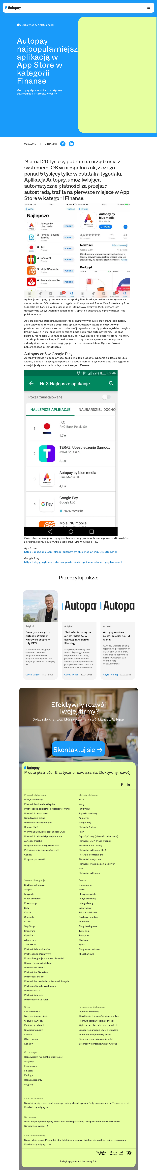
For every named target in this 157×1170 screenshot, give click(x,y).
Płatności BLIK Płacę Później (95, 841)
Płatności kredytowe (90, 859)
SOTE (27, 921)
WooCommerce (32, 898)
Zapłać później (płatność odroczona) (98, 836)
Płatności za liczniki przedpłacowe (43, 836)
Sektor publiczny (88, 912)
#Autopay (23, 90)
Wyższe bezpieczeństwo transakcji (98, 1025)
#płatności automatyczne (46, 90)
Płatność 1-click (87, 827)
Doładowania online (34, 818)
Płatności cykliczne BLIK (92, 850)
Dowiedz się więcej (34, 1107)
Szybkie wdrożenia (34, 885)
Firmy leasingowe (88, 926)
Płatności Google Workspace (40, 986)
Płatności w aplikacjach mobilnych (97, 863)
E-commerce (85, 885)
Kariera (28, 1034)
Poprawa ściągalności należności (96, 1020)
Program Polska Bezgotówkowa (41, 845)
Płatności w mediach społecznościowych (46, 981)
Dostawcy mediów (89, 917)
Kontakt (28, 1043)
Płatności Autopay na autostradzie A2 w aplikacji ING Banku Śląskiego (77, 637)
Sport (82, 944)
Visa (81, 868)
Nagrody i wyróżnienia (36, 1016)
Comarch (29, 917)
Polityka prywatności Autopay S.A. (78, 1161)
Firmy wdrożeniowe (89, 949)
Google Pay (85, 822)
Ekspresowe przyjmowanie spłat (96, 1039)
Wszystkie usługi (33, 799)
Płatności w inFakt (34, 967)
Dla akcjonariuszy (33, 1030)
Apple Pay (84, 818)
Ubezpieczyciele (87, 894)
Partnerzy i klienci (34, 1025)
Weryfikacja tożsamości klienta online (99, 1016)
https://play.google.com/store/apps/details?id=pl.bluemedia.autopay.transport (73, 562)
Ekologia (28, 1075)
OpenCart (29, 935)
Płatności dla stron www (37, 954)
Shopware (29, 931)
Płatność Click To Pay (90, 845)
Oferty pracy (31, 1039)
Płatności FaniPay (34, 976)
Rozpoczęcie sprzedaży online (95, 1034)
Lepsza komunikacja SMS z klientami (98, 1030)
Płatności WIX (32, 990)
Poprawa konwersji (89, 1011)
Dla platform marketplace (38, 963)
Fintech (28, 1070)
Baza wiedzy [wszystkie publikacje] (43, 1057)
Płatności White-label (36, 999)
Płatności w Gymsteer (36, 972)
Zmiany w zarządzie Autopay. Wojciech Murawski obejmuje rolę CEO (38, 637)
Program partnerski (34, 859)
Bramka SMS (31, 827)
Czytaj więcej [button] (33, 674)
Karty (82, 804)
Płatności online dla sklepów (39, 804)
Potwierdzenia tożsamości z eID (42, 850)
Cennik (28, 854)
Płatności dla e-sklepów (37, 949)
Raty (81, 831)
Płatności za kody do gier (38, 822)
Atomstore (30, 940)
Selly (26, 908)
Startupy (83, 940)
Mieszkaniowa (86, 954)
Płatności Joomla (33, 995)
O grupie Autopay (33, 1020)
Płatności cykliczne (89, 873)
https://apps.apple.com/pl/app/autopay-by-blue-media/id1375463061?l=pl (70, 552)
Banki (82, 889)
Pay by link (84, 808)
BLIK (81, 799)
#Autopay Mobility (45, 94)
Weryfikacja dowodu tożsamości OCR (44, 831)
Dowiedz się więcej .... (36, 1144)
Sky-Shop (29, 926)
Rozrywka (84, 921)
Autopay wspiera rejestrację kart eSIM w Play (116, 635)
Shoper (28, 889)
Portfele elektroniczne (91, 854)
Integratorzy (86, 908)
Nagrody (28, 1084)
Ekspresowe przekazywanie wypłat (98, 1043)
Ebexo (27, 912)
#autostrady (25, 94)
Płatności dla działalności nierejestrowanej (47, 808)
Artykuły (29, 1061)
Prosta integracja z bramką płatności (44, 958)
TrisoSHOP (30, 944)
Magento (29, 894)
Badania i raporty (33, 1079)
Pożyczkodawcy (87, 898)
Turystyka (84, 931)
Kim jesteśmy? (32, 1011)
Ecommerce (30, 1066)
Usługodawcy (86, 903)
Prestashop (30, 903)
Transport (84, 935)
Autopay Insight (33, 841)
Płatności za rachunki (36, 813)
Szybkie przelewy (88, 813)
